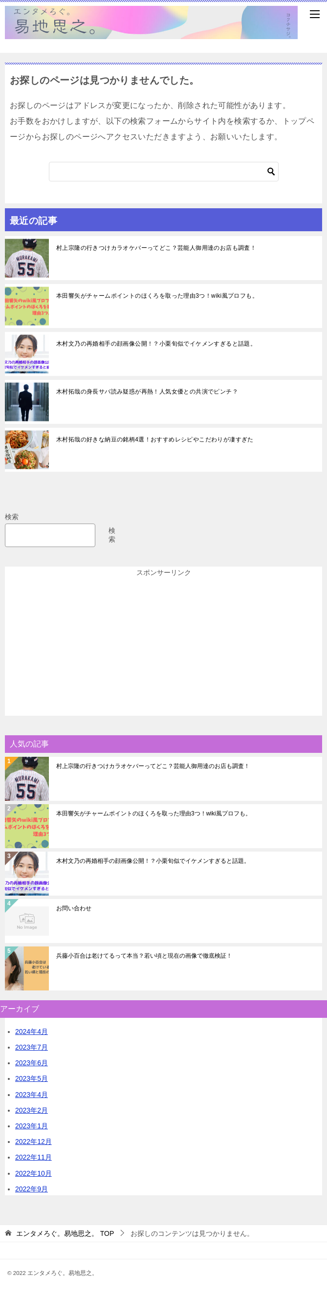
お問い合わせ (73, 908)
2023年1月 (31, 1126)
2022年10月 (33, 1173)
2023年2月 (31, 1110)
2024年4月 (31, 1031)
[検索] (164, 171)
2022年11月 (33, 1157)
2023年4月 (31, 1094)
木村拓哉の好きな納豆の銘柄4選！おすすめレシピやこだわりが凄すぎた (155, 439)
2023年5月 (31, 1078)
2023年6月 (31, 1063)
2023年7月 (31, 1047)
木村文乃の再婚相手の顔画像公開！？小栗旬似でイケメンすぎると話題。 (156, 343)
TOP (65, 1233)
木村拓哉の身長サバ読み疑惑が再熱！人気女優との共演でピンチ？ (147, 391)
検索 (12, 517)
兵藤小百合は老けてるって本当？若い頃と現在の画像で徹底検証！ (144, 955)
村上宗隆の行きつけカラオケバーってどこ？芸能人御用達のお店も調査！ (156, 247)
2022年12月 (33, 1141)
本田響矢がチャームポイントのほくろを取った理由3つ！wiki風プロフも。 (157, 295)
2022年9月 (31, 1189)
